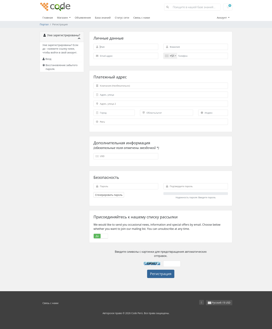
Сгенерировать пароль (108, 194)
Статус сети (122, 17)
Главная (47, 17)
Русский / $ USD (219, 302)
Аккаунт (222, 17)
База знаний (103, 17)
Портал (44, 24)
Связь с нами (141, 17)
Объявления (83, 17)
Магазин (63, 17)
